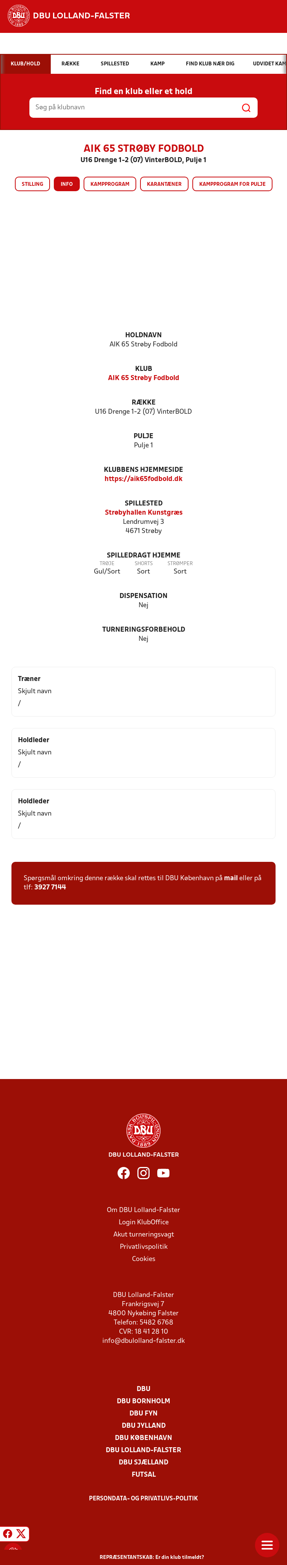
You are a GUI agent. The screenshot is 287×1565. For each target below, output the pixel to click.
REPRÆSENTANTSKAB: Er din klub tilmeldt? (152, 1557)
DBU (143, 1389)
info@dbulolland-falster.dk (143, 1341)
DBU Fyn (143, 1414)
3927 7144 (50, 887)
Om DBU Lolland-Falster (143, 1210)
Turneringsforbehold (143, 630)
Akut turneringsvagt (143, 1235)
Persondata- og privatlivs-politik (143, 1499)
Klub (143, 369)
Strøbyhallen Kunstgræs (143, 513)
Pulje (143, 436)
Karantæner (164, 184)
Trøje (107, 563)
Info (67, 184)
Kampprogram (109, 184)
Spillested (144, 504)
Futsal (144, 1475)
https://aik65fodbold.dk (143, 479)
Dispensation (143, 596)
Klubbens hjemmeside (143, 470)
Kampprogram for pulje (232, 184)
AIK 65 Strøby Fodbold (143, 378)
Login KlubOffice (144, 1222)
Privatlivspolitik (144, 1247)
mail (231, 878)
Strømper (180, 563)
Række (144, 403)
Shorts (144, 563)
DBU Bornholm (143, 1401)
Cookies (143, 1259)
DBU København (143, 1438)
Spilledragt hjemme (144, 556)
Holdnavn (143, 335)
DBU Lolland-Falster (143, 1450)
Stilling (32, 184)
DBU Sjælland (143, 1462)
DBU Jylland (144, 1426)
